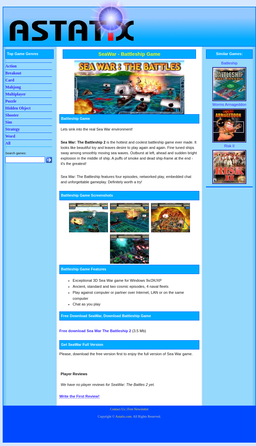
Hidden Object (18, 108)
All (7, 143)
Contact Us (117, 409)
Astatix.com (123, 416)
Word (10, 136)
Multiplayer (15, 94)
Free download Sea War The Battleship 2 (95, 331)
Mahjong (13, 87)
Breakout (13, 73)
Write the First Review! (79, 396)
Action (11, 66)
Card (9, 80)
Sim (8, 122)
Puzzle (10, 101)
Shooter (12, 115)
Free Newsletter (138, 409)
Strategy (12, 129)
